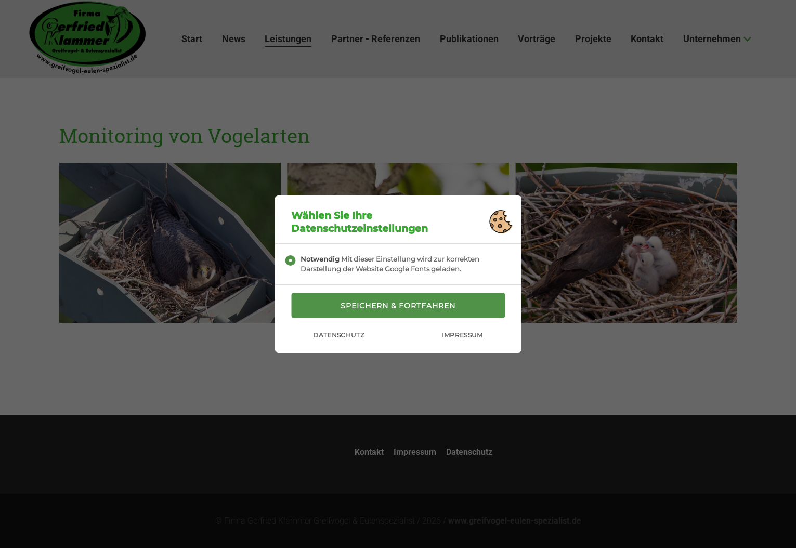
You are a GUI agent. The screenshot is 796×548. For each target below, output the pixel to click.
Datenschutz (338, 335)
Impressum (462, 335)
